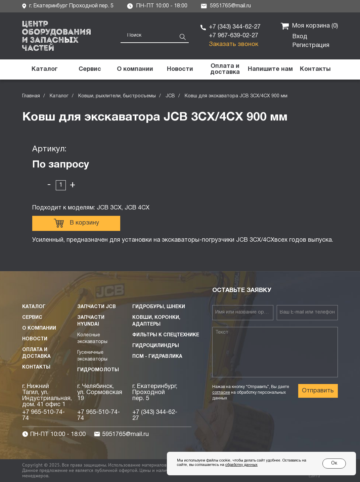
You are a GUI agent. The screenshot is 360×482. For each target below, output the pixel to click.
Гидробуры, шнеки (158, 307)
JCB (170, 96)
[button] (270, 69)
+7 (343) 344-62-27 (235, 27)
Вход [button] (299, 37)
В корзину (76, 223)
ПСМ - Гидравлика (157, 356)
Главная (31, 96)
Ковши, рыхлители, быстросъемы (117, 96)
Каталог (59, 96)
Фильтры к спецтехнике (165, 335)
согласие (221, 392)
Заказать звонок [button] (233, 44)
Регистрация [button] (310, 45)
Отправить (318, 391)
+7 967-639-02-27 (233, 36)
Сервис (32, 318)
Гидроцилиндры (155, 346)
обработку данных (241, 465)
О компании (39, 328)
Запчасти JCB (96, 307)
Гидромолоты (98, 370)
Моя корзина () (309, 26)
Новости (34, 339)
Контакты (36, 367)
